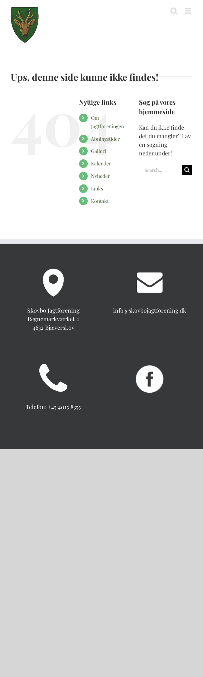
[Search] (187, 170)
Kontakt (100, 201)
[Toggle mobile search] (174, 11)
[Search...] (160, 170)
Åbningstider (105, 138)
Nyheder (100, 176)
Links (97, 188)
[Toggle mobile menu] (188, 11)
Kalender (101, 163)
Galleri (98, 151)
